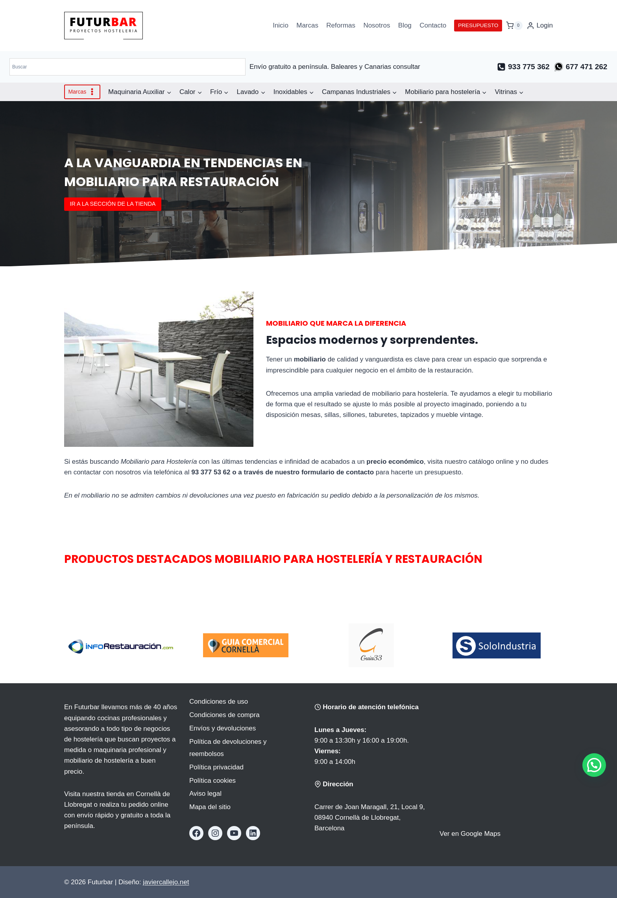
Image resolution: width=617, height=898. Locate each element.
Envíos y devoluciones (222, 728)
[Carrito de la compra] (514, 25)
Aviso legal (205, 793)
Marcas (307, 25)
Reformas (340, 25)
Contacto (432, 25)
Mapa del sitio (210, 807)
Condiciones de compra (224, 715)
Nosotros (376, 25)
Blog (405, 25)
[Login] (539, 25)
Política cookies (212, 780)
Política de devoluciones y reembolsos (228, 748)
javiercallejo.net (166, 882)
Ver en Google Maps (470, 833)
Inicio (280, 25)
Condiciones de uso (218, 701)
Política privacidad (216, 767)
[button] (594, 765)
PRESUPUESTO (478, 25)
